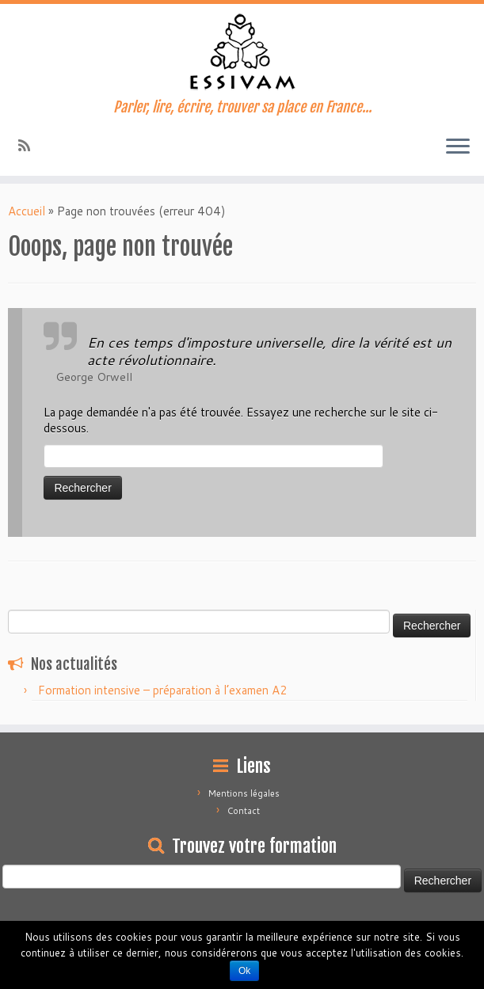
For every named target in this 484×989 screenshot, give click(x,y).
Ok (244, 970)
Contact (243, 811)
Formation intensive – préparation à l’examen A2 (163, 690)
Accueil (26, 211)
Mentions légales (244, 793)
